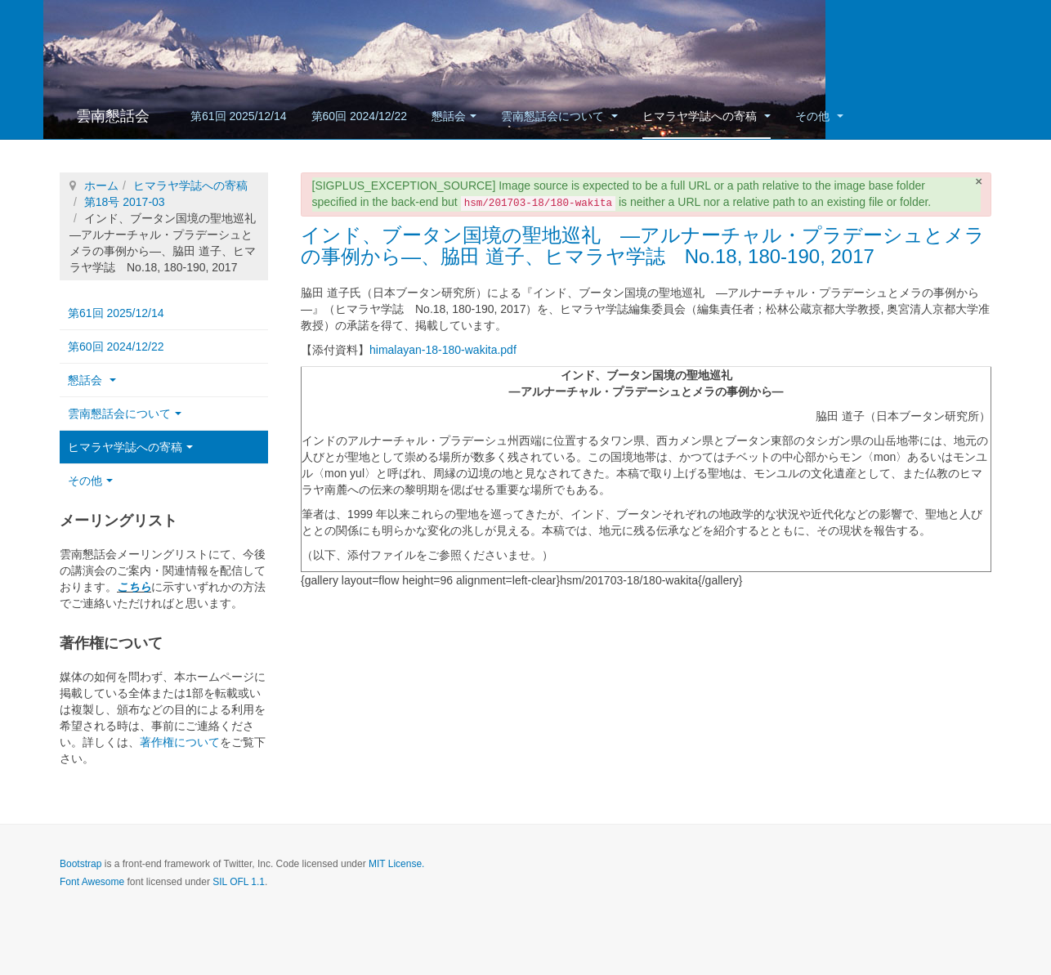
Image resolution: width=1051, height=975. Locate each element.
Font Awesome (92, 882)
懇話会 (454, 116)
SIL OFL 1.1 (238, 882)
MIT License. (396, 864)
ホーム (101, 185)
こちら (134, 586)
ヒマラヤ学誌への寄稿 (706, 116)
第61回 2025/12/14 (238, 116)
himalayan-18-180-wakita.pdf (443, 349)
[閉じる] (979, 181)
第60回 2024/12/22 (359, 116)
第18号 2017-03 (124, 201)
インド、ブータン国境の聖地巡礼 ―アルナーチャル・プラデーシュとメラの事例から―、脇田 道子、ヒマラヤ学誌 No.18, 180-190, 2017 (643, 245)
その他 (819, 116)
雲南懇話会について (559, 116)
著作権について (180, 742)
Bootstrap (80, 864)
